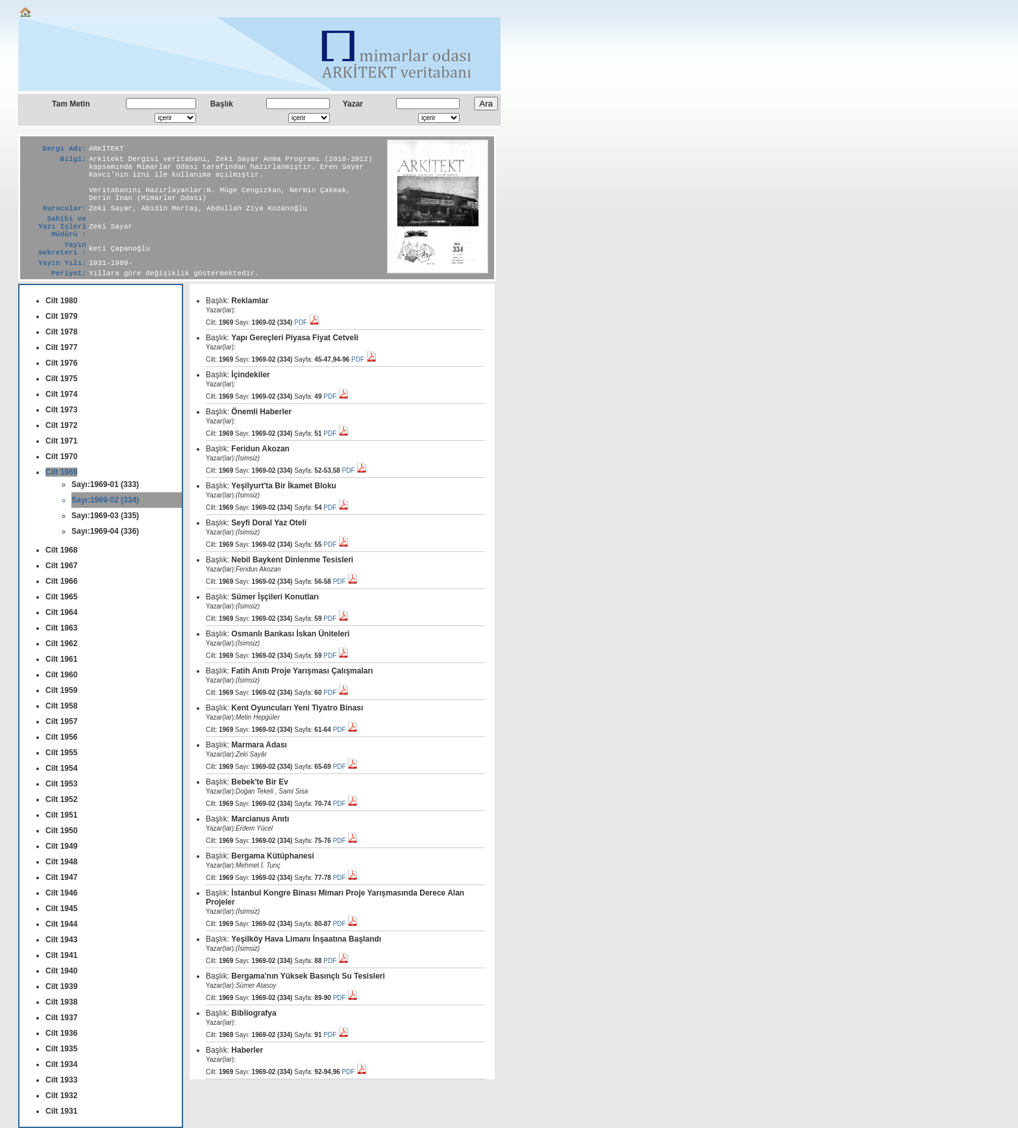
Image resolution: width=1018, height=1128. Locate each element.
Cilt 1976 (61, 363)
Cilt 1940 (61, 970)
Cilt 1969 (61, 472)
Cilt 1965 (61, 596)
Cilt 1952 (61, 799)
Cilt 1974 (61, 394)
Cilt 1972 (61, 425)
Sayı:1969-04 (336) (105, 531)
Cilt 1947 (61, 877)
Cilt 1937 (61, 1017)
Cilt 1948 (61, 861)
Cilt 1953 (61, 783)
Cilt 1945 (61, 908)
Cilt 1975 (61, 378)
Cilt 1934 (61, 1064)
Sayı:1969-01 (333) (105, 484)
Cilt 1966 (61, 581)
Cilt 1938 (61, 1002)
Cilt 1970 (61, 456)
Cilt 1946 (61, 892)
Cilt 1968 (61, 550)
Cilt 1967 (61, 565)
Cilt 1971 (61, 440)
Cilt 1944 (61, 924)
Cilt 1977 (61, 347)
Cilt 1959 (61, 690)
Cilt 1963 (61, 628)
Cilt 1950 (61, 830)
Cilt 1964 (61, 612)
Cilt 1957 (61, 721)
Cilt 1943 (61, 939)
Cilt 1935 (61, 1048)
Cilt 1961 (61, 659)
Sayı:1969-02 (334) (105, 500)
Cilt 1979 (61, 316)
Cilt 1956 (61, 737)
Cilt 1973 (61, 409)
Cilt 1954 (61, 768)
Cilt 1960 (61, 674)
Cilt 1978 (61, 331)
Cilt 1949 (61, 846)
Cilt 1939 (61, 986)
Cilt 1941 (61, 955)
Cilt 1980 (61, 300)
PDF (306, 322)
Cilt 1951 (61, 815)
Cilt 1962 (61, 643)
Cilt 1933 (61, 1079)
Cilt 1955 (61, 752)
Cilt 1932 (61, 1095)
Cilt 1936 (61, 1033)
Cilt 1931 (61, 1111)
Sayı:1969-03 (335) (105, 515)
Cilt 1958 (61, 705)
